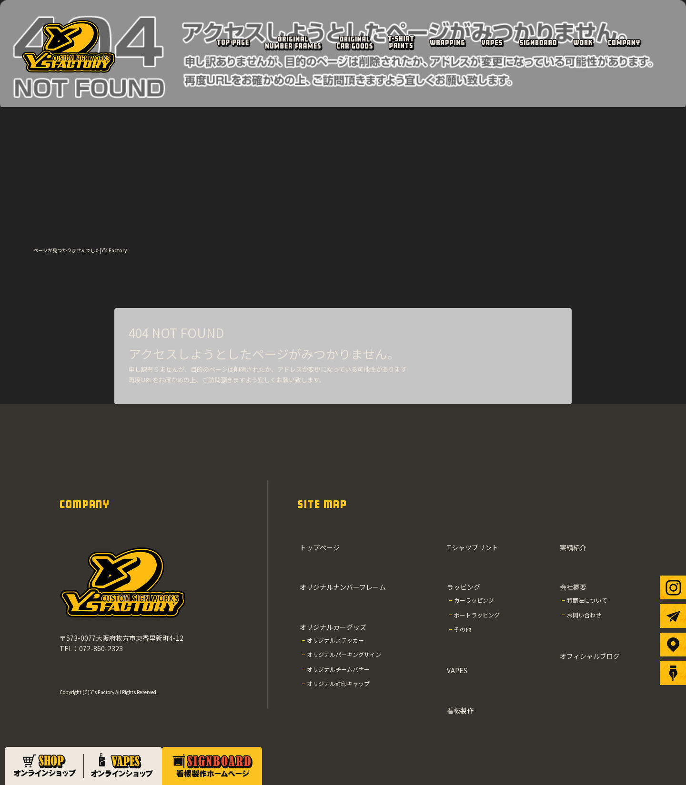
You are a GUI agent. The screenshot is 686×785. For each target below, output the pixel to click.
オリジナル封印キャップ (338, 683)
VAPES (492, 42)
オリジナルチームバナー (338, 669)
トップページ (233, 42)
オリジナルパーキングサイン (344, 654)
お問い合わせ (584, 615)
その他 (462, 629)
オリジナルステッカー (335, 640)
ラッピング (447, 42)
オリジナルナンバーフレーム (293, 42)
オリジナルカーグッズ (354, 42)
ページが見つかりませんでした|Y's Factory (80, 250)
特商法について (587, 600)
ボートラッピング (477, 615)
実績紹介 (582, 42)
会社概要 (624, 42)
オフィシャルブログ (590, 656)
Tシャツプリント (400, 42)
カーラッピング (474, 600)
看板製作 (538, 42)
